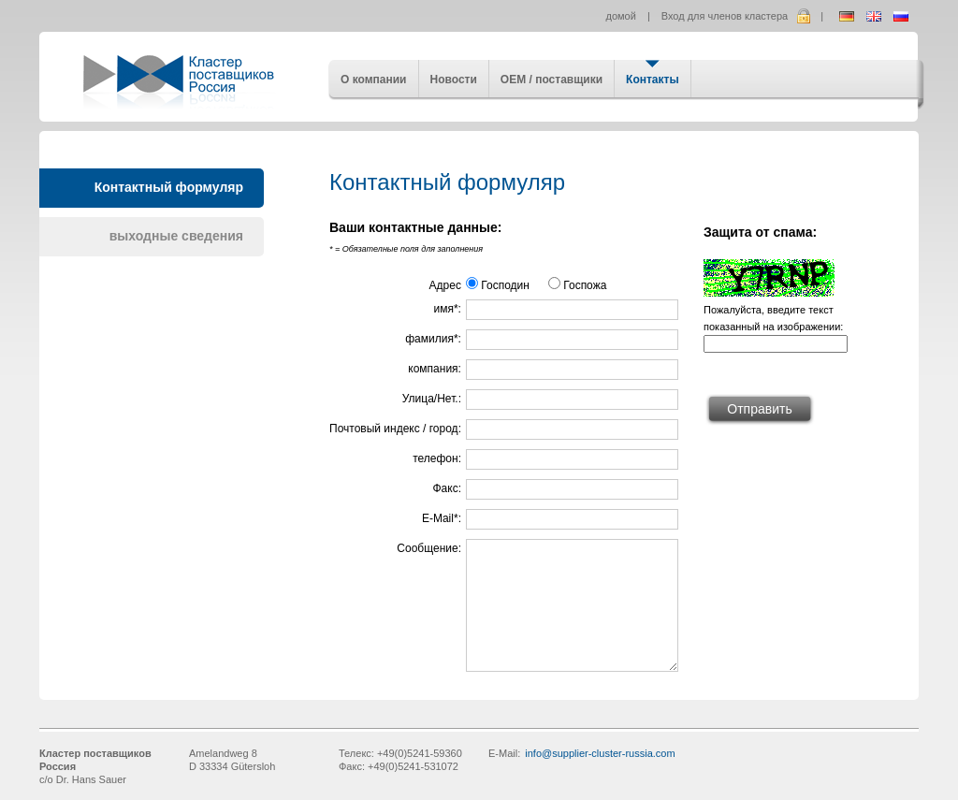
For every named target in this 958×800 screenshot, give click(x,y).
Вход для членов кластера (724, 16)
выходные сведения (176, 235)
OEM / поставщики (551, 79)
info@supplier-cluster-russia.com (600, 753)
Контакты (652, 79)
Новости (453, 79)
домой (621, 16)
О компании (374, 79)
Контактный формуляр (168, 187)
